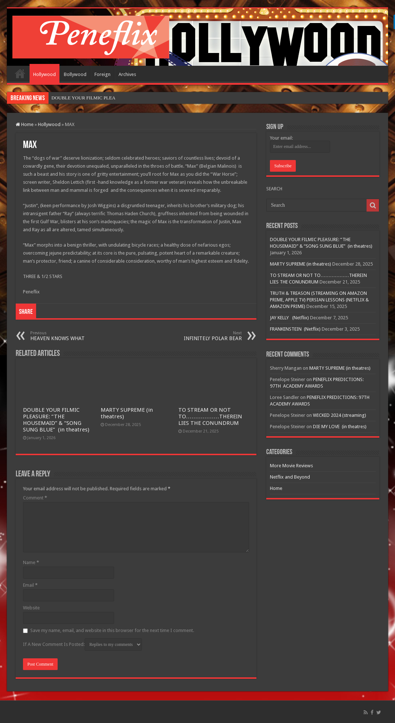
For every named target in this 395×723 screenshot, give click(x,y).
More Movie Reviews (291, 465)
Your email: (281, 138)
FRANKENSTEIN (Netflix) (295, 329)
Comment (35, 498)
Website (31, 607)
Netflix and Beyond (290, 477)
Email (30, 585)
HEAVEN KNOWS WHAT (67, 336)
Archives (127, 74)
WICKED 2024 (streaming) (339, 415)
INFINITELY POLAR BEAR (204, 336)
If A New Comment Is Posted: (82, 644)
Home (20, 73)
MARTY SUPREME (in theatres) (300, 264)
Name (31, 562)
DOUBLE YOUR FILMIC (76, 97)
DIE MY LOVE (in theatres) (340, 426)
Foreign (102, 74)
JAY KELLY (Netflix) (289, 317)
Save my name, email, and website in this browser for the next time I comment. (112, 630)
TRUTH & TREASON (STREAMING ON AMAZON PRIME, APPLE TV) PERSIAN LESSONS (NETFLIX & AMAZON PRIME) (319, 299)
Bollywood (75, 74)
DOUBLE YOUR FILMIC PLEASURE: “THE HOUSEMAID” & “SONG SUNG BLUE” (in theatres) (56, 420)
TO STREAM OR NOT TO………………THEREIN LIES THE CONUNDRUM (210, 416)
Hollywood (44, 74)
